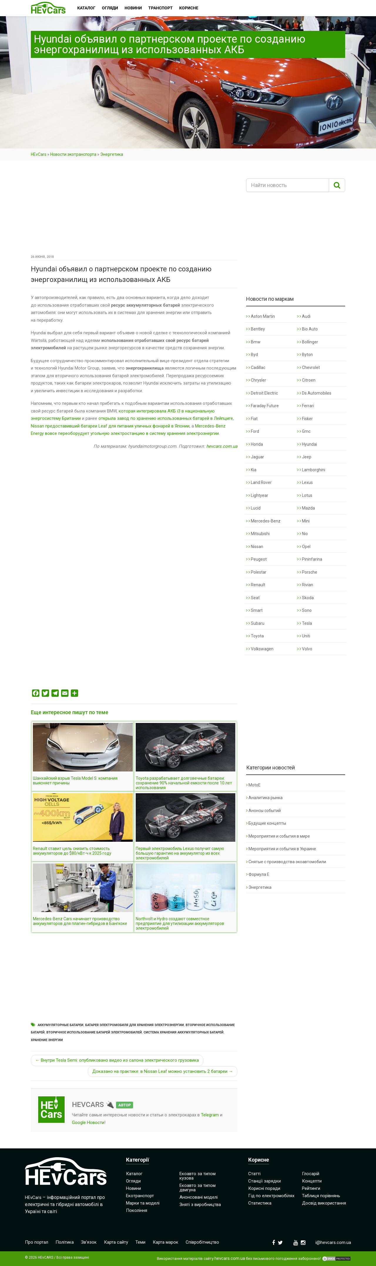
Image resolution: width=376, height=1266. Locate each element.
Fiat (252, 418)
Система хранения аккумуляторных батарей (184, 1032)
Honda (254, 444)
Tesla (304, 623)
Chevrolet (308, 367)
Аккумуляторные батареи (60, 1025)
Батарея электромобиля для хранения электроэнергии (134, 1025)
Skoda (305, 597)
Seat (253, 597)
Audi (303, 316)
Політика (65, 1242)
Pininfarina (309, 559)
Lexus (305, 482)
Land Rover (259, 482)
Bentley (255, 329)
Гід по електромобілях (271, 1195)
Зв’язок (89, 1242)
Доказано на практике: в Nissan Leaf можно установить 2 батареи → (162, 1071)
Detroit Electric (262, 393)
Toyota (255, 636)
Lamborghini (311, 469)
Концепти (312, 1181)
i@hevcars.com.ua (333, 1242)
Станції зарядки (264, 1181)
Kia (251, 469)
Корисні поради (264, 1188)
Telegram (210, 1115)
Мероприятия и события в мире (278, 836)
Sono (304, 610)
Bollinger (307, 342)
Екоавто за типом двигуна (197, 1187)
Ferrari (305, 405)
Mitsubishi (258, 533)
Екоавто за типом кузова (197, 1176)
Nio (302, 533)
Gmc (303, 431)
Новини (133, 1188)
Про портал (36, 1242)
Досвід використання (324, 1203)
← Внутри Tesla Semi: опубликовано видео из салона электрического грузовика (117, 1060)
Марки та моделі (143, 1203)
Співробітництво (202, 1242)
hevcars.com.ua (221, 446)
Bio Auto (307, 329)
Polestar (256, 572)
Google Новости (88, 1122)
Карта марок (165, 1242)
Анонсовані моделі (198, 1197)
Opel (303, 546)
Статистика (259, 1203)
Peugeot (256, 559)
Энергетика (111, 154)
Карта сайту (116, 1242)
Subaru (255, 623)
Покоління (136, 1210)
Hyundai (307, 444)
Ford (252, 431)
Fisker (305, 418)
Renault (255, 584)
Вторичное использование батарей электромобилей (94, 1032)
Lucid (253, 508)
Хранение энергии (47, 1040)
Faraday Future (262, 405)
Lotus (304, 495)
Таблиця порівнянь (321, 1195)
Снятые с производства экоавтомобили (286, 861)
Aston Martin (260, 316)
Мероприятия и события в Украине (281, 848)
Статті (254, 1173)
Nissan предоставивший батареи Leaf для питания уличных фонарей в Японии (110, 426)
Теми (140, 1242)
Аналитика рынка (264, 797)
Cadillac (255, 367)
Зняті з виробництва (200, 1204)
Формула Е (257, 874)
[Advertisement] (134, 209)
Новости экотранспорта (73, 154)
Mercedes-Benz (263, 521)
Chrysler (256, 380)
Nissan (254, 546)
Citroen (306, 380)
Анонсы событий (263, 810)
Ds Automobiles (314, 393)
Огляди (133, 1181)
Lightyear (257, 495)
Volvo (304, 649)
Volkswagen (259, 649)
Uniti (303, 636)
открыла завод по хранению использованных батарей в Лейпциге (165, 418)
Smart (254, 610)
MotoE (253, 785)
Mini (303, 521)
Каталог (134, 1173)
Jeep (304, 457)
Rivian (305, 584)
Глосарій (310, 1173)
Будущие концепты (266, 823)
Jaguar (255, 457)
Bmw (253, 342)
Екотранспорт (140, 1195)
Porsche (307, 572)
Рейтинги (311, 1188)
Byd (252, 354)
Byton (305, 354)
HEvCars (38, 154)
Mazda (306, 508)
